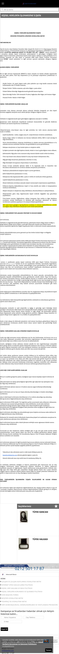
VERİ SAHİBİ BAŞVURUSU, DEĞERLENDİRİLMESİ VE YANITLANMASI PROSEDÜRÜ (30, 605)
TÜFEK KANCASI (40, 512)
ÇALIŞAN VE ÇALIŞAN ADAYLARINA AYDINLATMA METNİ (21, 582)
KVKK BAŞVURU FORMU (10, 595)
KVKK (3, 578)
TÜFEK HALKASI (40, 539)
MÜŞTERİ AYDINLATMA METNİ (12, 598)
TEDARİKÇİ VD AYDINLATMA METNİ (14, 601)
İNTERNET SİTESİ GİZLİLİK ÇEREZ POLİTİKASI (17, 585)
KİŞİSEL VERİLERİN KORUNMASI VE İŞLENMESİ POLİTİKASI (22, 591)
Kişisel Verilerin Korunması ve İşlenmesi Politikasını (22, 643)
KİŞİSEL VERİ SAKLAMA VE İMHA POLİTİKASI (17, 588)
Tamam (48, 650)
